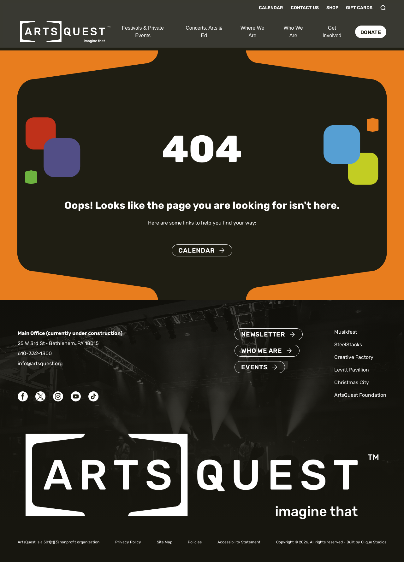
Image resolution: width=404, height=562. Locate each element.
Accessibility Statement (238, 542)
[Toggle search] (383, 8)
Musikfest (345, 332)
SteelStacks (348, 345)
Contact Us (305, 7)
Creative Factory (353, 357)
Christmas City (351, 382)
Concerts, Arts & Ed (204, 31)
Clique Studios (373, 542)
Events (254, 367)
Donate (370, 32)
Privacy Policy (128, 542)
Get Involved (332, 31)
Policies (195, 542)
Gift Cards (359, 7)
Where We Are (252, 31)
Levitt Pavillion (351, 370)
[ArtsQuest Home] (65, 31)
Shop (332, 7)
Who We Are (293, 31)
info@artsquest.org (40, 363)
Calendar (271, 7)
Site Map (164, 542)
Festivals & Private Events (142, 31)
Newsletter (263, 334)
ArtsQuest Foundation (360, 395)
